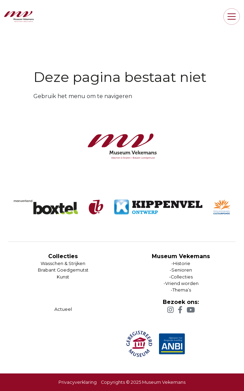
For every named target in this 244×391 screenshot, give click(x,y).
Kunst (63, 276)
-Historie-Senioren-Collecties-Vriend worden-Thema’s (181, 277)
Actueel (63, 309)
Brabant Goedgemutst (63, 270)
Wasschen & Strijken (63, 263)
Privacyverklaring (78, 382)
